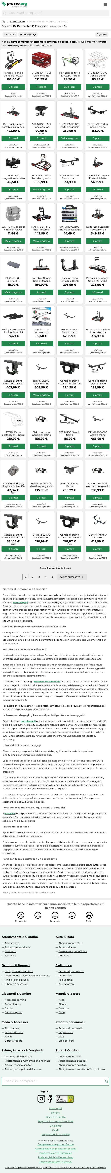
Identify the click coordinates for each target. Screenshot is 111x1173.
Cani (61, 1036)
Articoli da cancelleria (17, 947)
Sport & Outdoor (68, 1050)
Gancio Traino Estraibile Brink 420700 (70, 279)
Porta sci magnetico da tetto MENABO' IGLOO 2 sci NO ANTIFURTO (13, 177)
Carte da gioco (13, 1012)
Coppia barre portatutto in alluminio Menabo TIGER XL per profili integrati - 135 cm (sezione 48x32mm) (41, 331)
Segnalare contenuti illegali (55, 568)
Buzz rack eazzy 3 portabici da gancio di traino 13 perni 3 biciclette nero (13, 125)
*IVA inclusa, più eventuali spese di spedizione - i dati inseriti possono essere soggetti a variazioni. (55, 1167)
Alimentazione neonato (18, 1056)
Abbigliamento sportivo (73, 1064)
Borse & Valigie (13, 1040)
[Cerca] (4, 13)
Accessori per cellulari (71, 971)
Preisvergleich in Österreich (55, 1152)
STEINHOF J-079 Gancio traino (97, 74)
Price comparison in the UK (56, 1161)
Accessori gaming (15, 999)
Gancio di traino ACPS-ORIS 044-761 (69, 382)
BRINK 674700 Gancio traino (69, 331)
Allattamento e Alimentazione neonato (27, 975)
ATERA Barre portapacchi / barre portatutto (13, 434)
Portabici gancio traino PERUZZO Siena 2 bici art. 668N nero (13, 74)
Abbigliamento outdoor (72, 1060)
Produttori (28, 34)
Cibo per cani (66, 1040)
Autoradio (64, 955)
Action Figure (13, 1004)
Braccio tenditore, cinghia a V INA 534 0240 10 (13, 485)
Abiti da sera (12, 1028)
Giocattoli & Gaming (16, 993)
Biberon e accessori (16, 983)
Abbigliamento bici (70, 1056)
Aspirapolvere (67, 983)
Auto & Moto (17, 21)
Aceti (62, 999)
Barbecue (10, 955)
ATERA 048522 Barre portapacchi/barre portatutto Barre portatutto (69, 485)
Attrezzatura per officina (73, 951)
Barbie (8, 1008)
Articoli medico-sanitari (18, 1064)
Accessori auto (67, 947)
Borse (8, 1036)
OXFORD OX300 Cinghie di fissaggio (69, 228)
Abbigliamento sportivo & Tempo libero (82, 1069)
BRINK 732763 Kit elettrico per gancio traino (41, 485)
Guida (55, 1130)
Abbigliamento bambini (19, 971)
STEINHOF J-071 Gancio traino (41, 125)
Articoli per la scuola (17, 979)
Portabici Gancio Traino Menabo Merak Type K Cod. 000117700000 (41, 279)
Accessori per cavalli (70, 1028)
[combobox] (58, 13)
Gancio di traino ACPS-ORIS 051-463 (13, 536)
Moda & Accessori (15, 1022)
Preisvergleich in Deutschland (55, 1157)
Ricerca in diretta (56, 1117)
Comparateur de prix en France (56, 1144)
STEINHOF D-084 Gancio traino (98, 125)
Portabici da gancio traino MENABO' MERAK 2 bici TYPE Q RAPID (97, 279)
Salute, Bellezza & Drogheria (22, 1050)
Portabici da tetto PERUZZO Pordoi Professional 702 (69, 74)
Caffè (62, 1012)
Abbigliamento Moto (71, 943)
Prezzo (10, 34)
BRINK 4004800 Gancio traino (97, 434)
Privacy (55, 1112)
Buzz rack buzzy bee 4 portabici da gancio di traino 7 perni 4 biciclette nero (97, 331)
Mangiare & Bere (68, 993)
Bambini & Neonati (16, 965)
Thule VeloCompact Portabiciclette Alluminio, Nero (97, 177)
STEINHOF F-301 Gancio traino (41, 74)
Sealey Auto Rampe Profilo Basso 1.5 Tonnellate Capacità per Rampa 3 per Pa (13, 331)
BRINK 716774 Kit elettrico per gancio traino (97, 485)
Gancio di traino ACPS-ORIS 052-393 (13, 382)
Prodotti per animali (70, 1022)
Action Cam (65, 975)
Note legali (55, 1108)
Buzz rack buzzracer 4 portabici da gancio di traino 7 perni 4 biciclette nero (97, 228)
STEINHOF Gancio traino (69, 434)
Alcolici (63, 1004)
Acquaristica (66, 1032)
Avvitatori (10, 951)
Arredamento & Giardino (20, 937)
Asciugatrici (66, 979)
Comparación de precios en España (55, 1148)
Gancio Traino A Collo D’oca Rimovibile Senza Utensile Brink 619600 (98, 536)
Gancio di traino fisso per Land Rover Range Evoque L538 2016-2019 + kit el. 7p (97, 382)
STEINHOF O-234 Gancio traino (70, 177)
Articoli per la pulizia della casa (23, 1069)
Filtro (102, 34)
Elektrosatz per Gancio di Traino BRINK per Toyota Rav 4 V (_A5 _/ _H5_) (41, 434)
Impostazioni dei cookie (55, 1134)
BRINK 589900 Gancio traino (41, 536)
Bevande (64, 1008)
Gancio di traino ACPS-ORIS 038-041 (69, 536)
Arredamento (12, 943)
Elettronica (64, 965)
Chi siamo (55, 1125)
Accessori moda (14, 1032)
